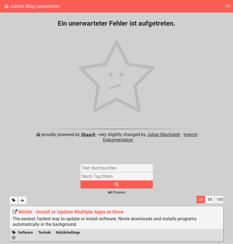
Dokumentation (118, 139)
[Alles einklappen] (22, 200)
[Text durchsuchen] (116, 168)
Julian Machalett (163, 134)
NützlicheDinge (68, 232)
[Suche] (116, 184)
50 (210, 199)
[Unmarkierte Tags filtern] (14, 200)
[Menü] (228, 7)
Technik (44, 232)
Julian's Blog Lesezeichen (32, 6)
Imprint (190, 134)
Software (25, 232)
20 (200, 199)
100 (219, 199)
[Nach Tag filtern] (116, 176)
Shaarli (88, 134)
